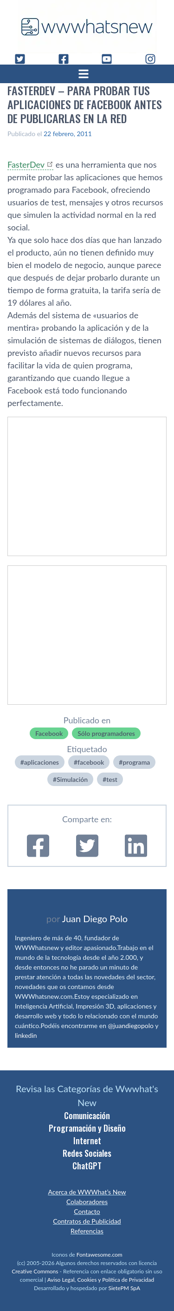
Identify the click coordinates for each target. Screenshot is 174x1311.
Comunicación (87, 1115)
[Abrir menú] (87, 74)
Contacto (87, 1211)
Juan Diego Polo (95, 918)
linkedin (26, 1035)
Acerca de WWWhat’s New (87, 1192)
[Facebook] (67, 59)
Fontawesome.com (99, 1254)
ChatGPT (87, 1166)
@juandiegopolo (131, 1025)
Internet (87, 1140)
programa (136, 762)
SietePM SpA (124, 1288)
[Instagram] (154, 59)
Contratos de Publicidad (87, 1221)
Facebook (49, 733)
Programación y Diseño (87, 1128)
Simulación (72, 779)
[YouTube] (110, 59)
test (111, 779)
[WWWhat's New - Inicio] (87, 26)
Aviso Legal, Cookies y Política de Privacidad (101, 1279)
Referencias (87, 1231)
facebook (90, 762)
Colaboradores (87, 1202)
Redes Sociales (87, 1153)
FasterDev (26, 164)
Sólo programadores (106, 733)
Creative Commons (35, 1271)
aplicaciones (41, 762)
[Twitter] (23, 59)
